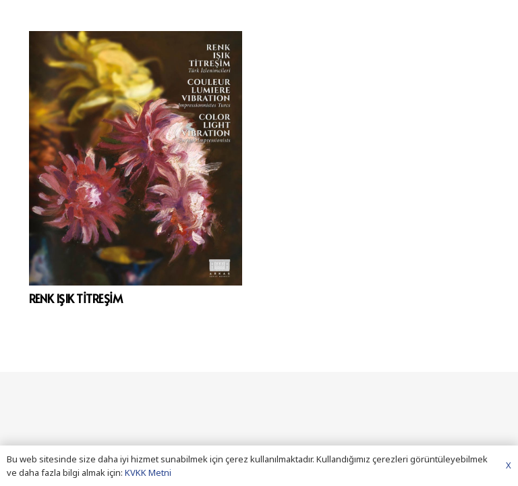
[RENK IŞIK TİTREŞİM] (135, 158)
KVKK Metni (148, 472)
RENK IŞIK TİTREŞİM (76, 298)
